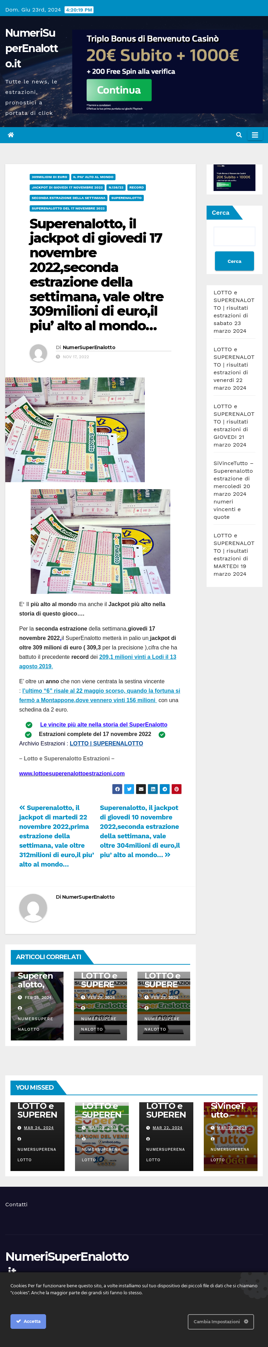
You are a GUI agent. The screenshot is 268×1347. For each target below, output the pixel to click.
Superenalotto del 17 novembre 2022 (68, 208)
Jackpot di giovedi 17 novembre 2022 (67, 187)
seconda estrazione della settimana (68, 198)
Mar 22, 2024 (168, 1128)
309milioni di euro (49, 177)
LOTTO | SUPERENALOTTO (106, 743)
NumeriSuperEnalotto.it (31, 48)
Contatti (16, 1204)
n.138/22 (116, 187)
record (136, 187)
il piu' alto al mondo (93, 177)
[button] (239, 135)
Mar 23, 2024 (103, 1128)
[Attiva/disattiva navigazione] (255, 135)
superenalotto (126, 198)
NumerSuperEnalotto (89, 347)
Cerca (221, 212)
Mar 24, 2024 (39, 1128)
